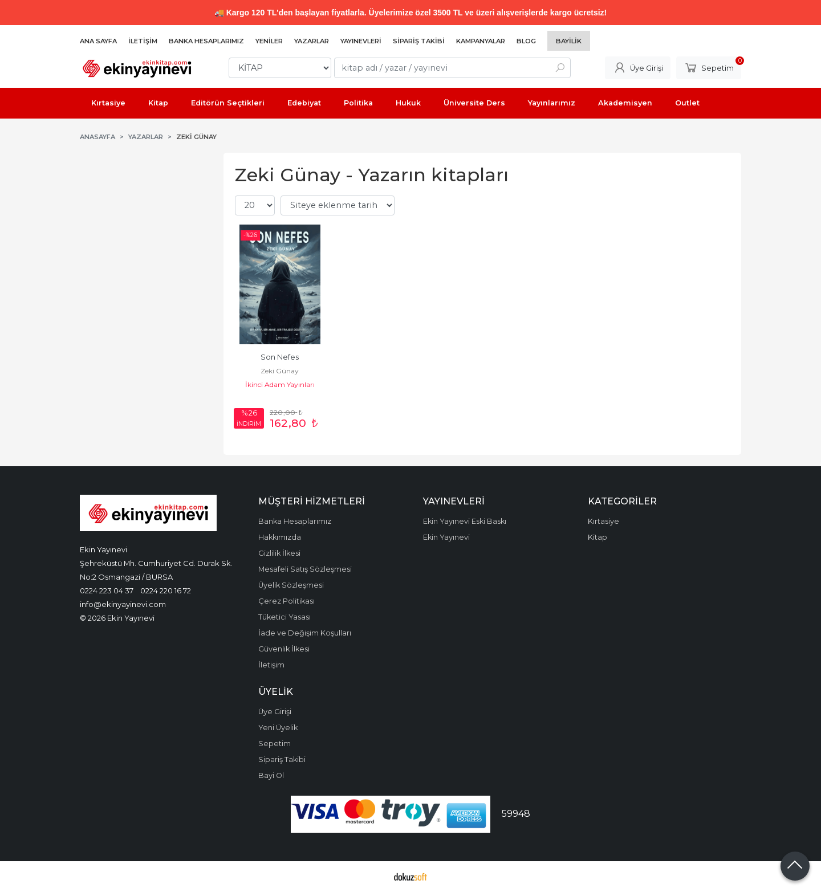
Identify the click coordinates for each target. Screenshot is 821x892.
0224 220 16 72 (165, 590)
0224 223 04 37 (106, 590)
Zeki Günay (280, 370)
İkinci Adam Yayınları (280, 384)
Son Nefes (280, 357)
